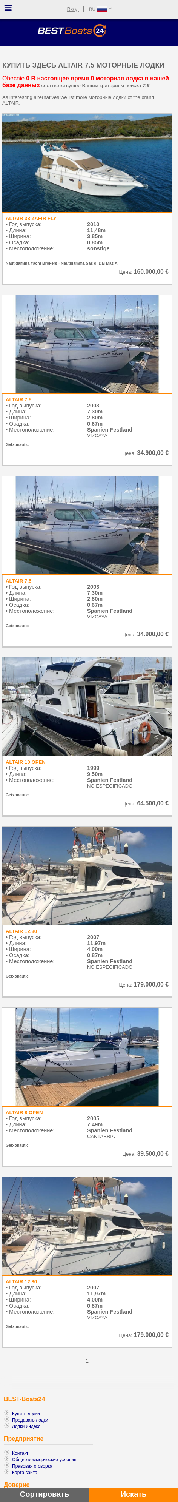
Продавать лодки (30, 1420)
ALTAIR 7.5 (18, 399)
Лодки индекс (26, 1426)
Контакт (20, 1453)
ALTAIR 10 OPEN (26, 762)
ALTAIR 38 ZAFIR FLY (31, 218)
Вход (73, 9)
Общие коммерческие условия (44, 1459)
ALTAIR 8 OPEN (24, 1112)
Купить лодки (26, 1413)
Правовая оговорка (32, 1466)
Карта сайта (24, 1472)
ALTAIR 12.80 (21, 931)
